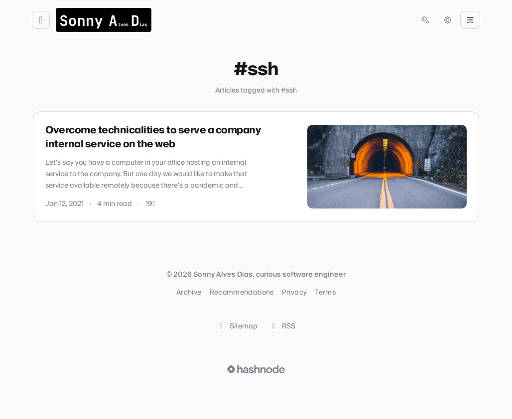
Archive (188, 293)
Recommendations (242, 293)
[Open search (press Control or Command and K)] (425, 20)
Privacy (294, 293)
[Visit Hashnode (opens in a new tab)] (256, 369)
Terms (325, 293)
